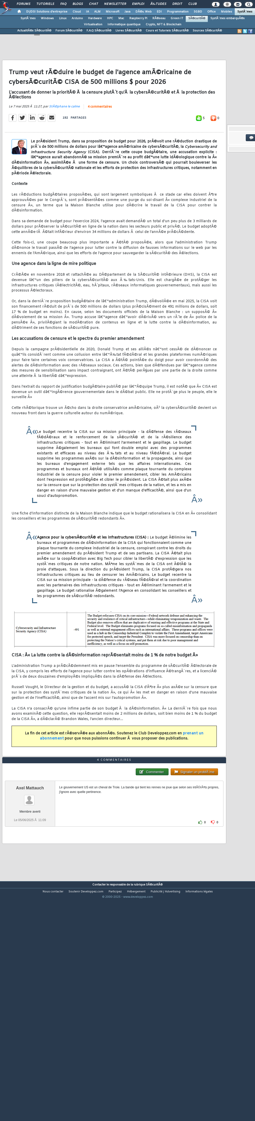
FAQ (63, 4)
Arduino (77, 18)
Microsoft (112, 12)
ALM (97, 12)
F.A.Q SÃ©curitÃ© (98, 30)
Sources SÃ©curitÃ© (207, 30)
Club (192, 4)
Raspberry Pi (138, 18)
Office (211, 12)
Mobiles (226, 12)
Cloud (77, 12)
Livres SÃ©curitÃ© (128, 30)
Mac (121, 18)
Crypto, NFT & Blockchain (163, 24)
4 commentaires (100, 138)
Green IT (177, 18)
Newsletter (115, 4)
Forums (23, 4)
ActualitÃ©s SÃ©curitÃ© (34, 30)
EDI (159, 12)
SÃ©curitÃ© (196, 18)
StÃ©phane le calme (64, 138)
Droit (177, 4)
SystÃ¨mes (244, 12)
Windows (47, 18)
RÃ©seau (158, 18)
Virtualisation (93, 24)
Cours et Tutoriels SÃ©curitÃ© (167, 30)
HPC (110, 18)
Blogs (77, 4)
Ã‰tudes (158, 4)
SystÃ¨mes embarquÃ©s (227, 18)
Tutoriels (45, 4)
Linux (62, 18)
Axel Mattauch (30, 880)
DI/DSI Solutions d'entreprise (46, 12)
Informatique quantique (124, 24)
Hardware (95, 18)
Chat (94, 4)
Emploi (138, 4)
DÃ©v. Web (143, 12)
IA (87, 12)
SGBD (198, 12)
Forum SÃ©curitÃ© (68, 30)
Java (127, 12)
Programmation (178, 12)
